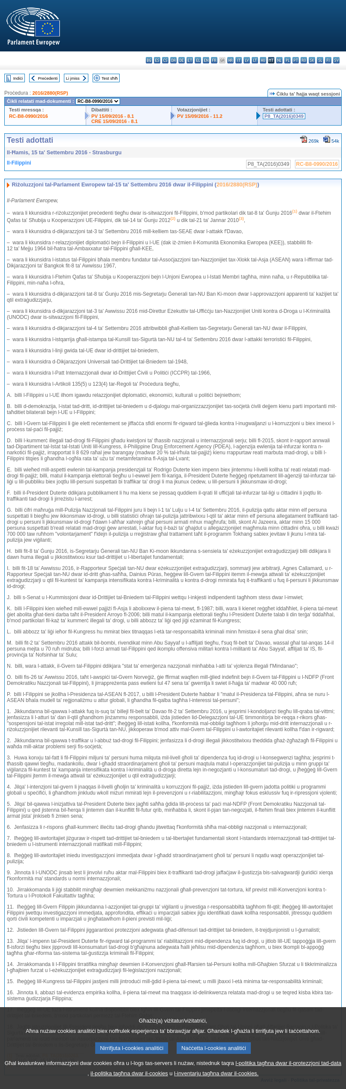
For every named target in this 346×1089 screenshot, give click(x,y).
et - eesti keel (190, 60)
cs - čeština (165, 60)
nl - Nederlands (279, 60)
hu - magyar (263, 60)
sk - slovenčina (312, 60)
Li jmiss (73, 78)
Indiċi (18, 78)
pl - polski (287, 60)
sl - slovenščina (320, 60)
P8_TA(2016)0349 (284, 116)
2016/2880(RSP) (50, 93)
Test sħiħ (110, 78)
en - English (206, 60)
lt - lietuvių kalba (255, 60)
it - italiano (238, 60)
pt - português (295, 60)
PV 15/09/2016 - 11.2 (200, 116)
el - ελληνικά (198, 60)
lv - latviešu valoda (247, 60)
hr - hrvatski (230, 60)
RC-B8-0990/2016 (28, 116)
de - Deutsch (181, 60)
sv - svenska (336, 60)
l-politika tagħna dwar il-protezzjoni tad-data (288, 1081)
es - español (157, 60)
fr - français (214, 60)
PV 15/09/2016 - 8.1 (112, 116)
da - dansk (173, 60)
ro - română (304, 60)
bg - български (149, 60)
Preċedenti (47, 78)
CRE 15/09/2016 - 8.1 (114, 121)
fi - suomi (328, 60)
